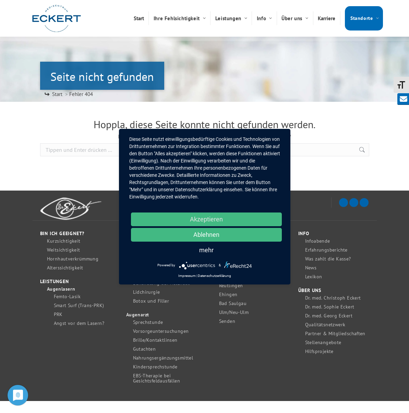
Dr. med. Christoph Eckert (333, 310)
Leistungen (54, 293)
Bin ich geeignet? (62, 245)
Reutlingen (231, 297)
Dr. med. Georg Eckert (328, 327)
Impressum (187, 276)
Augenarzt (137, 326)
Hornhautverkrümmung (73, 271)
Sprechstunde (148, 334)
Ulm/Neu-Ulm (234, 324)
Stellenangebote (323, 354)
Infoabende (317, 253)
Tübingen (229, 288)
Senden (227, 333)
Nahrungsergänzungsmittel (163, 370)
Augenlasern (61, 301)
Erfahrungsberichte (326, 262)
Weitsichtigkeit (63, 262)
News (311, 279)
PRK (58, 326)
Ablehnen (206, 234)
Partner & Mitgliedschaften (335, 345)
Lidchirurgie (146, 304)
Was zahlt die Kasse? (328, 271)
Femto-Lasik (67, 308)
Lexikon (313, 288)
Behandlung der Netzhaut (161, 295)
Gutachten (144, 361)
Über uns (309, 302)
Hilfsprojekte (319, 363)
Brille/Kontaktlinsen (155, 352)
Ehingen (228, 306)
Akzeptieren (206, 219)
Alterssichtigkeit (65, 279)
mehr (206, 250)
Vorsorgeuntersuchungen (161, 343)
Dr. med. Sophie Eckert (329, 318)
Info (303, 245)
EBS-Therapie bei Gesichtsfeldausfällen (156, 390)
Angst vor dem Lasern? (79, 335)
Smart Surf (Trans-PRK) (79, 317)
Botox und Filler (151, 313)
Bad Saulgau (232, 315)
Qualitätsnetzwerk (325, 336)
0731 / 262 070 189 (326, 6)
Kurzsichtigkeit (64, 253)
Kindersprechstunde (155, 378)
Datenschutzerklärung (214, 276)
